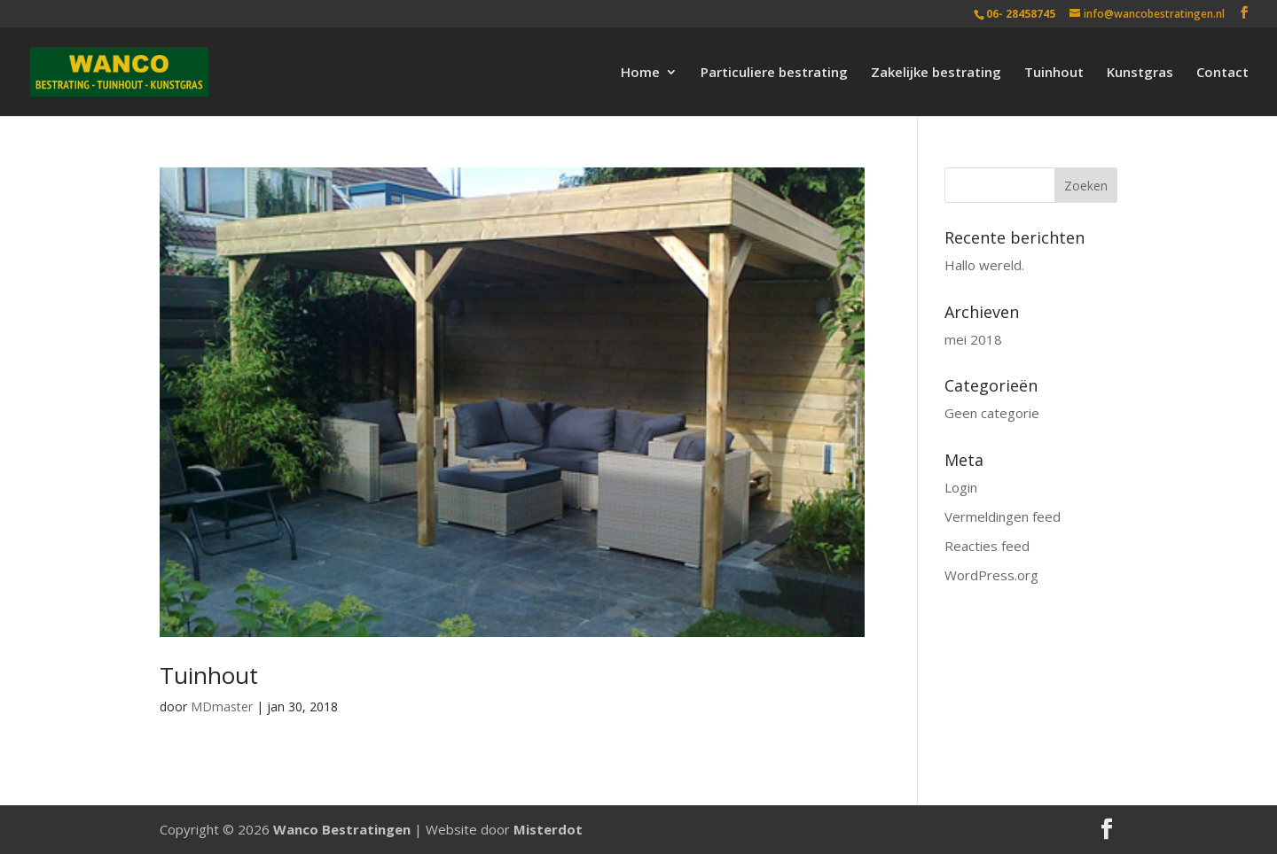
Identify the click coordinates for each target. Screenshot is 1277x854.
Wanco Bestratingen (342, 829)
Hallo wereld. (984, 265)
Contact (1222, 73)
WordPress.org (991, 575)
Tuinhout (1054, 73)
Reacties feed (987, 546)
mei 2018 (973, 339)
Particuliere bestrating (774, 73)
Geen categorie (991, 413)
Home (640, 73)
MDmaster (222, 706)
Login (960, 487)
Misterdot (548, 829)
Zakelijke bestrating (936, 73)
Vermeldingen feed (1002, 516)
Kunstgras (1140, 73)
